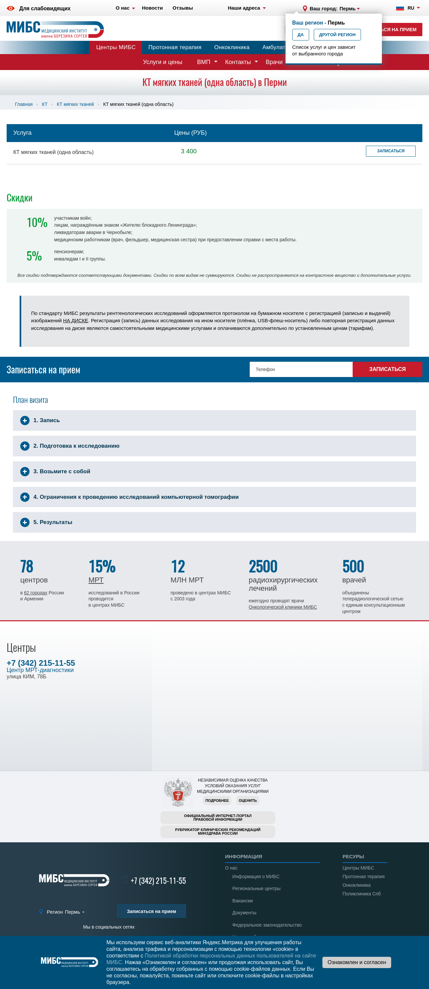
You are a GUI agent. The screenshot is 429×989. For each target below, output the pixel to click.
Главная (24, 104)
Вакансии (242, 900)
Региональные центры (256, 888)
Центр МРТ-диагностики (40, 670)
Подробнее (217, 800)
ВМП (204, 62)
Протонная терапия (175, 47)
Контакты (238, 62)
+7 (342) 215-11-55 (41, 662)
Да (301, 34)
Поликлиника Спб (362, 893)
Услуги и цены (162, 62)
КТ (44, 104)
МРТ (95, 580)
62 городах (35, 592)
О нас (231, 868)
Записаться (391, 151)
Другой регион (337, 34)
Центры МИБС (116, 47)
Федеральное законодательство (267, 925)
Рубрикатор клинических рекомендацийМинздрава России (218, 831)
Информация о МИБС (256, 876)
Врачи (274, 62)
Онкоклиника (232, 47)
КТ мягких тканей (75, 104)
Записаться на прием (388, 29)
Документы (244, 912)
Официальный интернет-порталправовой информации (218, 817)
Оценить (248, 800)
